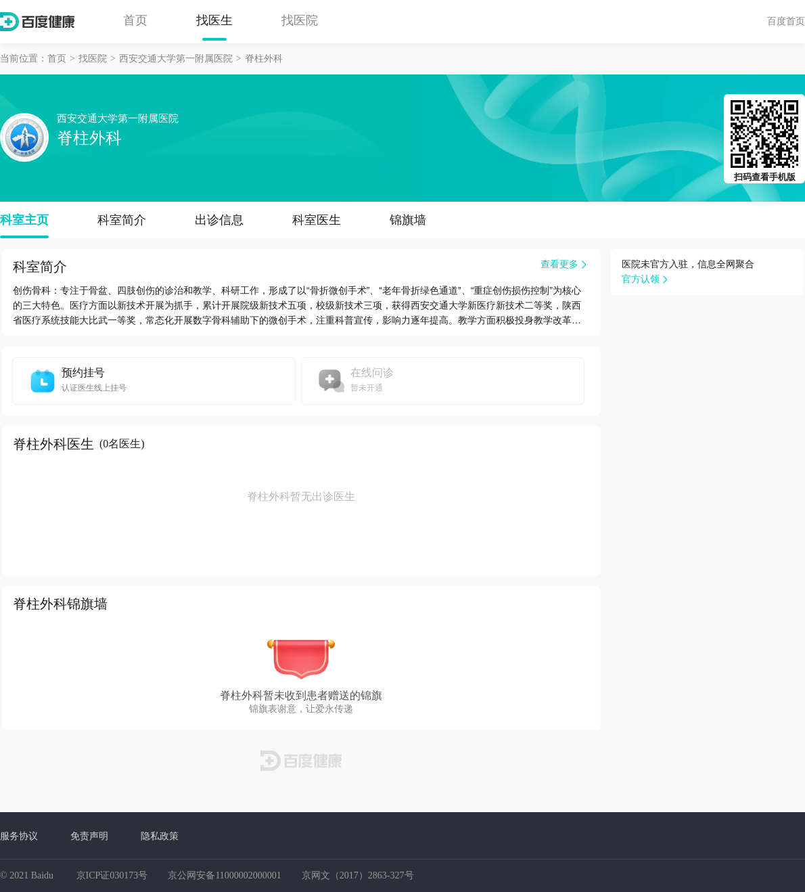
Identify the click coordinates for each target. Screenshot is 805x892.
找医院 (299, 20)
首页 (135, 20)
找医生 (214, 20)
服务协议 (19, 835)
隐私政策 (160, 835)
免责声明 (89, 835)
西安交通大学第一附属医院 (176, 58)
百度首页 (786, 21)
